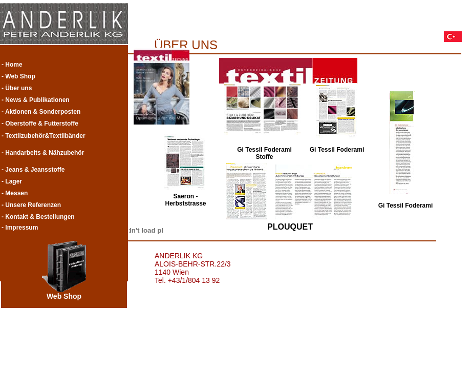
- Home (12, 64)
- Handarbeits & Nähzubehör (43, 152)
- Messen (15, 193)
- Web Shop (18, 76)
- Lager (12, 181)
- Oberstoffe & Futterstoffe (40, 123)
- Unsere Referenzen (31, 205)
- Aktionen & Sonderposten (41, 111)
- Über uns (17, 88)
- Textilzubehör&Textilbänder (43, 135)
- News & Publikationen (36, 100)
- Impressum (20, 227)
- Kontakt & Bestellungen (38, 216)
